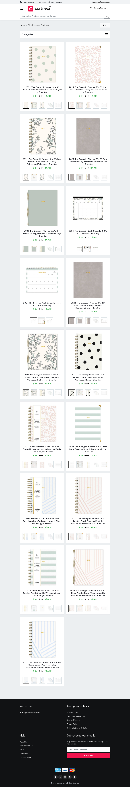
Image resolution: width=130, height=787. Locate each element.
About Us (23, 742)
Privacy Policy (72, 724)
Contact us (24, 753)
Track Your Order (26, 746)
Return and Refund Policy (76, 716)
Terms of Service (73, 720)
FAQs (22, 750)
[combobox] (105, 25)
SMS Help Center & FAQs (77, 728)
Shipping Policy (73, 712)
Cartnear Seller (25, 757)
